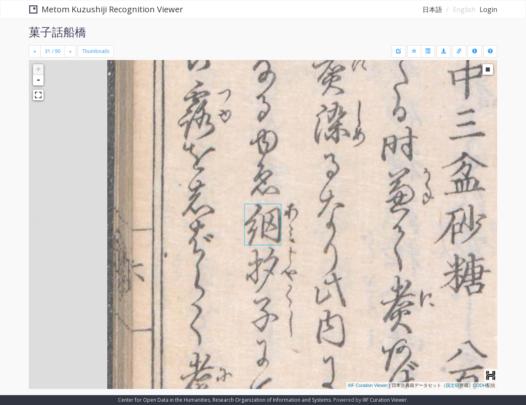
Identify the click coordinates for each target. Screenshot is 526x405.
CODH (479, 385)
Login (488, 9)
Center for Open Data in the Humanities (164, 399)
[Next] (70, 51)
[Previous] (35, 51)
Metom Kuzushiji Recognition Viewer (106, 9)
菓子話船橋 (57, 31)
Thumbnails (95, 51)
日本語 (432, 9)
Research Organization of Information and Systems (271, 399)
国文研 (452, 385)
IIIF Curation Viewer (368, 385)
